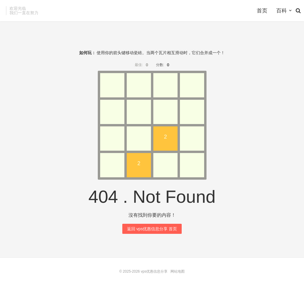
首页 (262, 11)
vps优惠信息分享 (154, 271)
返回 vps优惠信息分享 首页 (152, 228)
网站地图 (177, 271)
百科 (281, 11)
